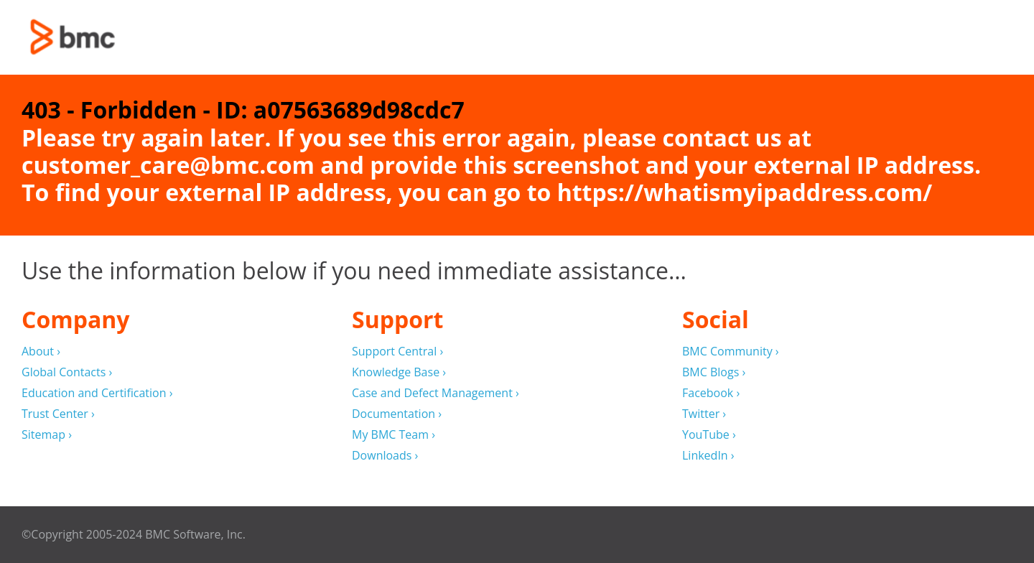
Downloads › (385, 455)
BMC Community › (730, 351)
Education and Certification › (97, 393)
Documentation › (397, 414)
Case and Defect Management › (435, 393)
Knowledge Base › (399, 372)
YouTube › (709, 435)
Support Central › (397, 351)
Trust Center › (58, 414)
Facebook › (711, 393)
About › (41, 351)
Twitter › (704, 414)
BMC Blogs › (713, 372)
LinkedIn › (708, 455)
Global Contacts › (67, 372)
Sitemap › (47, 435)
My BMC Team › (393, 435)
